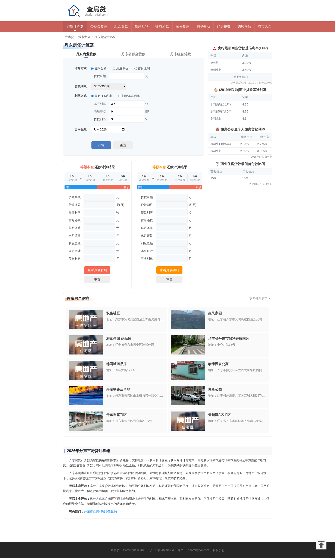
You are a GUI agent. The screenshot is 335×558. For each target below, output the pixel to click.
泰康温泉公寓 (218, 364)
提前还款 (162, 26)
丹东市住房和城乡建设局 (100, 511)
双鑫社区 (113, 313)
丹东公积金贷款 (133, 54)
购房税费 (224, 26)
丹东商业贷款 (86, 54)
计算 (101, 145)
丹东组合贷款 (180, 54)
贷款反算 (141, 26)
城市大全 (265, 26)
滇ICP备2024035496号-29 (167, 550)
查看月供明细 (97, 270)
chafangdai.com (198, 550)
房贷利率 (240, 77)
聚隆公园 (215, 389)
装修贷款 (183, 26)
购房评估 (244, 26)
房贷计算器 (75, 26)
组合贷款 (121, 26)
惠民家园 (215, 313)
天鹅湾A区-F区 (219, 415)
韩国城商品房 (116, 364)
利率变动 (203, 26)
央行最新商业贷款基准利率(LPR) (243, 48)
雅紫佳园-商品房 (118, 338)
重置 (123, 145)
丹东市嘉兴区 (116, 415)
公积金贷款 (98, 26)
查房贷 (69, 37)
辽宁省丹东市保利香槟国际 (228, 338)
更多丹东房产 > (259, 298)
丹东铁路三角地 (118, 389)
